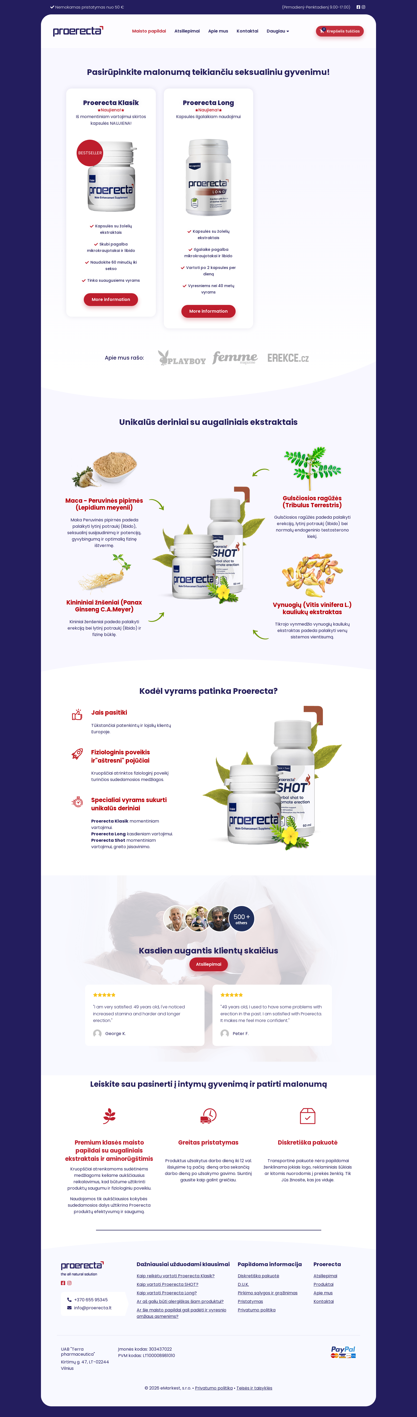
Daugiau (276, 31)
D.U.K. (243, 1284)
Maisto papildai (149, 31)
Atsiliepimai (187, 31)
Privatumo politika (257, 1310)
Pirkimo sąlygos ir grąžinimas (268, 1293)
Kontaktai (247, 31)
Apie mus (218, 31)
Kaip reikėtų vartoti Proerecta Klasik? (176, 1276)
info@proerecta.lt (89, 1308)
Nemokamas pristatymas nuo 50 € (89, 7)
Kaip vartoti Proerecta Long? (167, 1293)
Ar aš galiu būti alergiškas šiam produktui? (180, 1301)
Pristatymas (250, 1301)
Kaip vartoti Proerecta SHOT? (167, 1284)
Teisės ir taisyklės (254, 1388)
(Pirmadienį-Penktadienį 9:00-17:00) (316, 7)
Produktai (323, 1284)
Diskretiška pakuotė (258, 1276)
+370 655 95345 (87, 1300)
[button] (208, 964)
